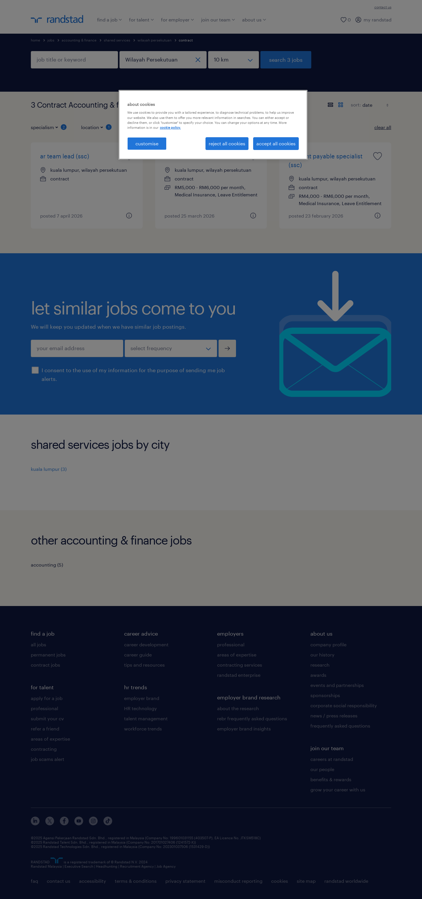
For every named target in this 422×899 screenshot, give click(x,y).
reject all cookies (227, 143)
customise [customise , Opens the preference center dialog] (146, 143)
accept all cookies (276, 143)
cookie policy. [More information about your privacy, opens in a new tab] (170, 127)
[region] (213, 125)
